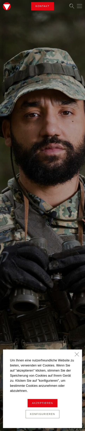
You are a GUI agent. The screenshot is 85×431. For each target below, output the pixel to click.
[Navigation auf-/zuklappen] (79, 6)
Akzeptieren (42, 403)
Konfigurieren (42, 414)
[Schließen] (77, 354)
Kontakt (42, 6)
